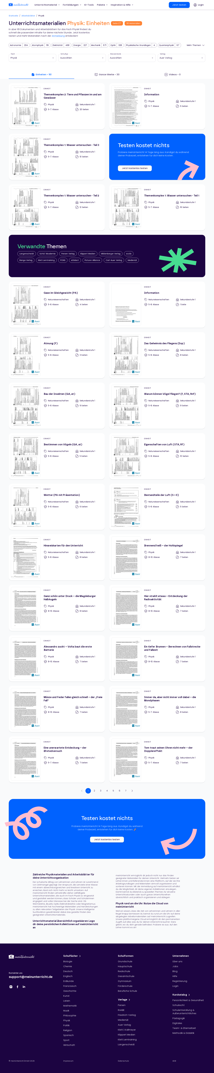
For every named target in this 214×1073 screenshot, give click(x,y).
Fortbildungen (72, 4)
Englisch (67, 976)
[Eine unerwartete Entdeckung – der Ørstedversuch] (57, 759)
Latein (66, 1000)
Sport (66, 1040)
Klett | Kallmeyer (127, 1029)
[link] (18, 5)
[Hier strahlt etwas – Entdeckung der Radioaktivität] (157, 608)
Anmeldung (58, 35)
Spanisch (68, 1035)
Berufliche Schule (127, 991)
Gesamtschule (126, 976)
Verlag (162, 54)
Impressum (68, 1061)
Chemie (67, 966)
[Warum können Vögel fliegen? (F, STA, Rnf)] (157, 406)
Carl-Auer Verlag (114, 260)
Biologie (67, 961)
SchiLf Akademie (48, 253)
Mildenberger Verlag (110, 253)
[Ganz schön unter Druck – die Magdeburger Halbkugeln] (57, 608)
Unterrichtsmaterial (47, 4)
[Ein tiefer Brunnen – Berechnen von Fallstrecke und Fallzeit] (157, 658)
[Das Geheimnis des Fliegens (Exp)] (157, 355)
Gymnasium (124, 981)
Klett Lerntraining (46, 260)
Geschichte (69, 991)
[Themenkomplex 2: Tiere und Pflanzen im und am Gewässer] (57, 106)
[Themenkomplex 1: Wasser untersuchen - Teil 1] (157, 207)
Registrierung (180, 981)
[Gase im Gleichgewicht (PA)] (57, 305)
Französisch (70, 986)
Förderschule (125, 986)
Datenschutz (123, 1061)
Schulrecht (179, 1005)
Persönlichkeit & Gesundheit (188, 1000)
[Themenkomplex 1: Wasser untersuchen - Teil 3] (57, 157)
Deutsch (68, 971)
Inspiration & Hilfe (122, 4)
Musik (66, 1010)
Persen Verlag (68, 253)
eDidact (75, 260)
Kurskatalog (182, 995)
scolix (128, 253)
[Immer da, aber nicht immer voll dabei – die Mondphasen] (157, 709)
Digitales (177, 1023)
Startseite (13, 15)
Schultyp (64, 54)
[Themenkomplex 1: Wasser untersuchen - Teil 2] (57, 207)
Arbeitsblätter (28, 15)
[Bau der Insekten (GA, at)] (57, 406)
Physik (66, 1020)
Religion (67, 1030)
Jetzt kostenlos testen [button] (135, 168)
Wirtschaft (69, 1045)
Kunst (66, 995)
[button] (89, 5)
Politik (66, 1025)
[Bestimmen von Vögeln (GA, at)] (57, 456)
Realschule (124, 971)
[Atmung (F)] (57, 355)
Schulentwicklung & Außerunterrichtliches (184, 1012)
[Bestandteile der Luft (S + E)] (157, 507)
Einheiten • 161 (41, 74)
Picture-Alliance (92, 260)
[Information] (157, 106)
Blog (175, 971)
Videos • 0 (172, 74)
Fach (13, 54)
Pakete (102, 4)
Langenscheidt (27, 253)
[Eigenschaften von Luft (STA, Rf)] (157, 456)
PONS (63, 260)
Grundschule (125, 961)
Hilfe (175, 976)
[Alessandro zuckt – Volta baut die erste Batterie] (57, 658)
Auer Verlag (124, 1024)
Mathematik (70, 1005)
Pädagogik (179, 1018)
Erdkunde (68, 981)
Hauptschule (125, 966)
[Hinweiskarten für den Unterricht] (57, 557)
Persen (121, 1005)
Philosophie (69, 1015)
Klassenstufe (115, 54)
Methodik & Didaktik (183, 1033)
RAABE (121, 1010)
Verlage (124, 999)
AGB (174, 1061)
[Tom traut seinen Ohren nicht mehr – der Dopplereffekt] (157, 759)
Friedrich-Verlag (127, 1015)
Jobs (175, 966)
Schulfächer (72, 956)
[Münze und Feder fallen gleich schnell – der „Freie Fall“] (57, 709)
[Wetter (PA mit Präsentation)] (57, 507)
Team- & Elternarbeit (184, 1028)
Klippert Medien (87, 253)
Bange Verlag (26, 260)
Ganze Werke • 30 (107, 74)
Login (176, 986)
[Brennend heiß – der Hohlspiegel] (157, 557)
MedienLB (132, 260)
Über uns (177, 961)
